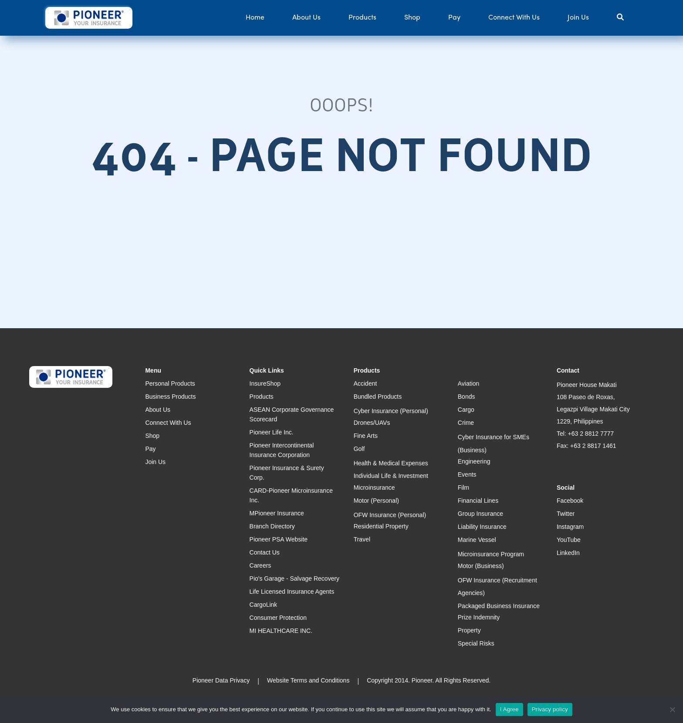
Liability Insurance (482, 526)
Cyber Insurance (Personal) (391, 410)
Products (362, 17)
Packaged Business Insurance (499, 605)
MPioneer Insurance (277, 513)
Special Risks (476, 643)
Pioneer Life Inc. (272, 432)
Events (467, 474)
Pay (454, 17)
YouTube (569, 539)
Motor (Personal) (376, 500)
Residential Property (381, 526)
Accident (365, 383)
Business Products (170, 396)
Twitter (566, 513)
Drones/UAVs (372, 422)
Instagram (570, 526)
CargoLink (263, 604)
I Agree (509, 709)
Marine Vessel (477, 539)
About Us (306, 17)
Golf (359, 448)
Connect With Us (514, 17)
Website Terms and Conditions (308, 680)
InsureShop (265, 383)
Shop (412, 17)
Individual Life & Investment (391, 475)
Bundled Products (378, 396)
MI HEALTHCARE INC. (281, 630)
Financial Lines (478, 500)
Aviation (469, 383)
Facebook (570, 500)
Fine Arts (366, 435)
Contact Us (265, 552)
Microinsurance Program (491, 554)
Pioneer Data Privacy (221, 680)
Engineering (474, 461)
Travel (362, 539)
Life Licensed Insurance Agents (292, 591)
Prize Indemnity (479, 617)
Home (255, 17)
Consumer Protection (278, 617)
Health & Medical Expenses (391, 463)
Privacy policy (550, 709)
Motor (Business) (481, 565)
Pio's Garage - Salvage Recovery (295, 578)
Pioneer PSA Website (279, 539)
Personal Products (170, 383)
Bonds (466, 396)
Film (463, 487)
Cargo (466, 409)
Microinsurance (374, 487)
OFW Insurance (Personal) (390, 514)
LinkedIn (568, 552)
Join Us (578, 17)
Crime (466, 422)
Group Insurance (480, 513)
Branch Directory (272, 526)
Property (469, 630)
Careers (260, 565)
